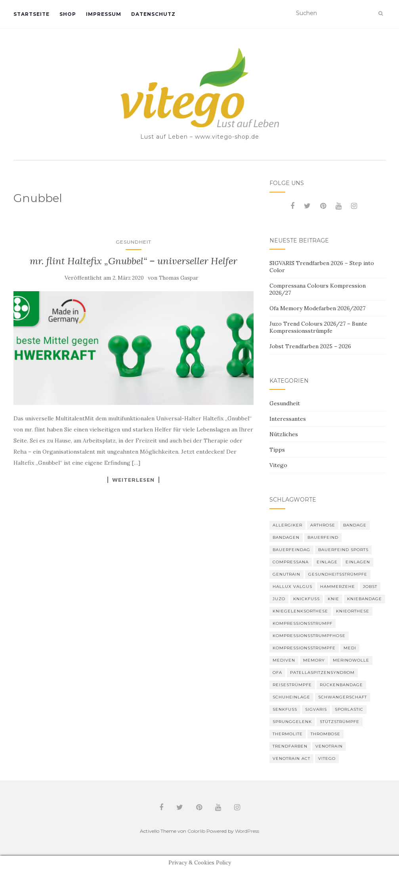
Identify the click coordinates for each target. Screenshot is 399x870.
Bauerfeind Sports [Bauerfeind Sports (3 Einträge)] (343, 549)
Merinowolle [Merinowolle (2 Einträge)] (351, 660)
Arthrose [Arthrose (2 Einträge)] (322, 525)
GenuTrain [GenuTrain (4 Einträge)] (286, 574)
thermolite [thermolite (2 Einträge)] (288, 733)
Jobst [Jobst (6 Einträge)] (370, 586)
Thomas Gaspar (178, 278)
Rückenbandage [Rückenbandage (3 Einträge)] (341, 684)
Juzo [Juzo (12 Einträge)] (279, 598)
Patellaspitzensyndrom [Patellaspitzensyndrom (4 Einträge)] (322, 672)
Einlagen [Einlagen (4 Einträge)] (358, 562)
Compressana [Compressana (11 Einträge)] (291, 562)
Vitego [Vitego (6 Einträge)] (327, 758)
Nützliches (283, 434)
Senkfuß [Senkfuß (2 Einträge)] (285, 709)
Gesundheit (133, 242)
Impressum (103, 14)
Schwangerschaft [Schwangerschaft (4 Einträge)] (342, 697)
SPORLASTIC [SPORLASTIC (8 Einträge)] (349, 709)
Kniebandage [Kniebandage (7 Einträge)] (364, 598)
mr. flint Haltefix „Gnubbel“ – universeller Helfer (133, 261)
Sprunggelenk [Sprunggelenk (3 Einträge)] (292, 721)
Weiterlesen (133, 480)
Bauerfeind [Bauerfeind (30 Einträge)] (322, 537)
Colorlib (196, 831)
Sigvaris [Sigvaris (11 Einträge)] (316, 709)
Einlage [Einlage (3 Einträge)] (327, 562)
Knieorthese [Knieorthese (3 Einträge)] (352, 611)
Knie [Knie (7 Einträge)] (333, 598)
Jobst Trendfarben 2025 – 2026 (310, 346)
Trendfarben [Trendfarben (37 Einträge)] (290, 746)
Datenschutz (153, 14)
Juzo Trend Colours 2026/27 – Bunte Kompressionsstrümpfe (318, 327)
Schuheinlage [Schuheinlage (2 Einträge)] (291, 697)
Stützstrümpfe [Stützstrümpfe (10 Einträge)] (339, 721)
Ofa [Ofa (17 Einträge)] (277, 672)
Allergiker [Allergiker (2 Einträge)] (287, 525)
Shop (67, 14)
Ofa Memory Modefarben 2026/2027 (317, 308)
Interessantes (287, 418)
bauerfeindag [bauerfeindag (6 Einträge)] (291, 549)
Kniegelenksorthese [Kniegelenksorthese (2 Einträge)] (300, 611)
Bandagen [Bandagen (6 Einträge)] (286, 537)
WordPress (247, 831)
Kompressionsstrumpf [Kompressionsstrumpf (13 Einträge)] (302, 623)
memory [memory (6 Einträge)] (314, 660)
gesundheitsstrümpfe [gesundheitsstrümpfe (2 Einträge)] (337, 574)
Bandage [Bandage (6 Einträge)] (355, 525)
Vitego (278, 465)
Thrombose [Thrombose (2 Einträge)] (325, 733)
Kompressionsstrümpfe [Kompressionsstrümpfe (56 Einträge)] (304, 648)
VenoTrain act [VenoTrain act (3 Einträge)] (291, 758)
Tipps (277, 449)
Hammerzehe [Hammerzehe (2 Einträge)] (337, 586)
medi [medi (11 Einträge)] (350, 648)
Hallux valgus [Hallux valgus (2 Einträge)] (292, 586)
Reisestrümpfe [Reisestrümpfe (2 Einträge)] (292, 684)
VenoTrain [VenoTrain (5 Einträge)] (329, 746)
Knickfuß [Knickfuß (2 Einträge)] (306, 598)
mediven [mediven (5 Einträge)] (284, 660)
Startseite (31, 14)
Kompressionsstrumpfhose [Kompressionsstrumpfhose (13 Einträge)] (309, 635)
